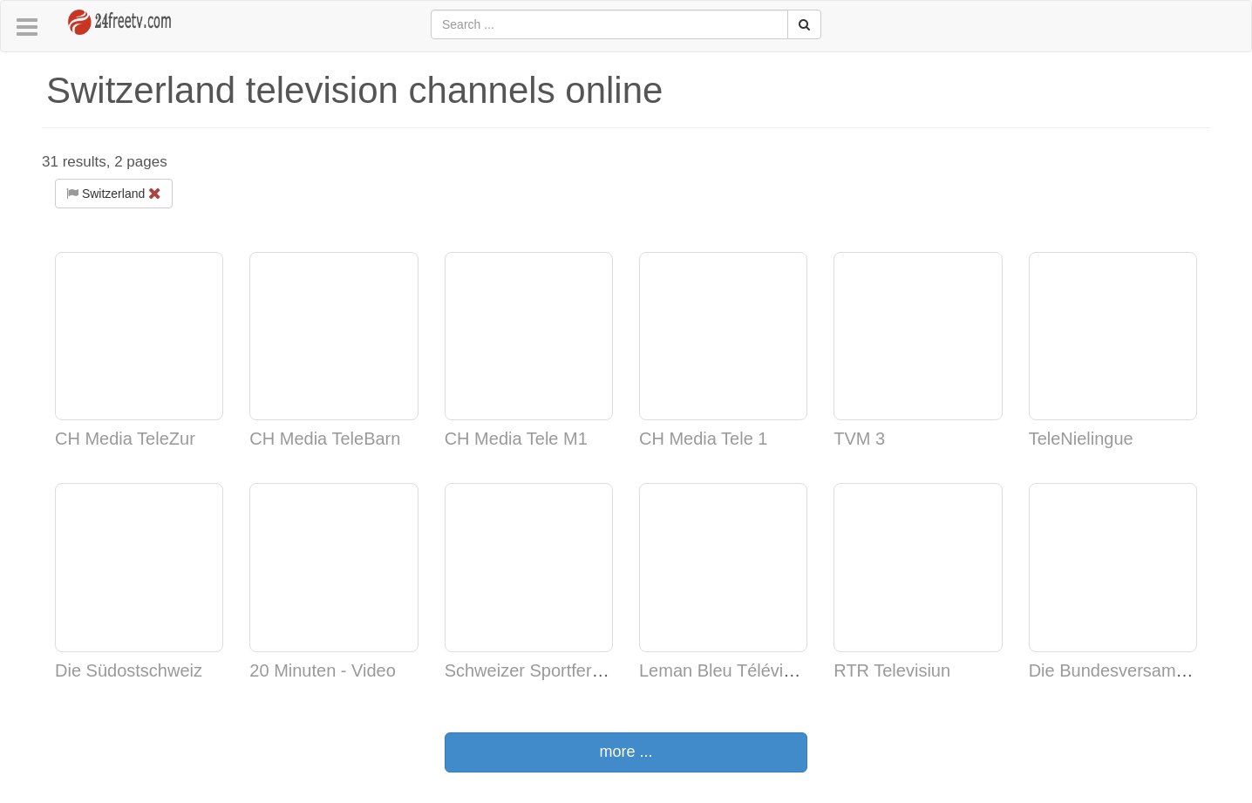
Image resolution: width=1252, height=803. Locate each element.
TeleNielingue (1081, 438)
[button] (27, 27)
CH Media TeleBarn (324, 438)
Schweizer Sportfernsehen (547, 670)
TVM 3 (859, 438)
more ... (625, 751)
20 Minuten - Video (322, 670)
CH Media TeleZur (125, 438)
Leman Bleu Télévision (727, 670)
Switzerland (113, 194)
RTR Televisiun (892, 670)
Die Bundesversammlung (1126, 670)
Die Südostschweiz (128, 670)
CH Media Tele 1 (703, 438)
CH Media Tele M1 (516, 438)
